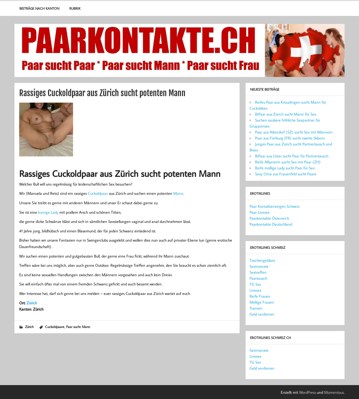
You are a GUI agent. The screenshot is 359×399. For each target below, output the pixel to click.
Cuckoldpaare (54, 326)
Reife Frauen (260, 296)
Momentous (334, 392)
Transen (256, 308)
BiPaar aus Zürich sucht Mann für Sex (285, 114)
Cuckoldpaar (98, 193)
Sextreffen (258, 272)
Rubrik (75, 8)
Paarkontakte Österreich (269, 218)
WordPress (307, 392)
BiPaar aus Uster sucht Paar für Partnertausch (291, 155)
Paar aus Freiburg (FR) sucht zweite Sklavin (290, 137)
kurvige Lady (48, 212)
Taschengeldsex (262, 260)
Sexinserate (259, 266)
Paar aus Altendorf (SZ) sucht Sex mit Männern (294, 132)
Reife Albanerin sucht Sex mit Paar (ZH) (288, 161)
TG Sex (255, 284)
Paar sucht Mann (78, 326)
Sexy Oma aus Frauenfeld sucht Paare (285, 173)
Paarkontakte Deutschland (271, 224)
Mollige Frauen (262, 302)
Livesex (255, 290)
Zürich (31, 302)
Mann (178, 193)
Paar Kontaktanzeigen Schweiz (275, 206)
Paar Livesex (259, 212)
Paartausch (258, 278)
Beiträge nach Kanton (39, 8)
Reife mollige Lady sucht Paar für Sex (285, 167)
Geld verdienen (262, 314)
